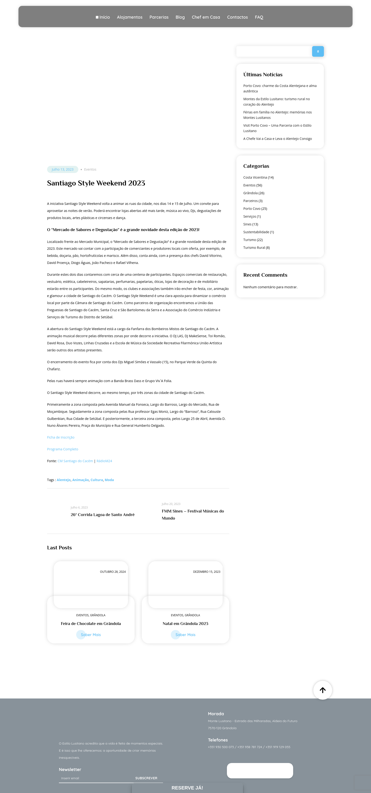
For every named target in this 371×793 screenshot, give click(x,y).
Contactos (237, 17)
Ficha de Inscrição (61, 437)
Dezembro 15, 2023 (207, 572)
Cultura (97, 480)
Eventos (90, 169)
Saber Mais (91, 634)
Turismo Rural (254, 247)
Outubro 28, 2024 (113, 572)
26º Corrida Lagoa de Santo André (103, 514)
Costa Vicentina (255, 177)
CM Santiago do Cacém (75, 461)
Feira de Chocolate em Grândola (91, 623)
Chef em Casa (206, 17)
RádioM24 (104, 461)
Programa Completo (62, 449)
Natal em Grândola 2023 (185, 623)
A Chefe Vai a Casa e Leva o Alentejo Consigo (277, 138)
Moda (109, 480)
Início (104, 17)
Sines (247, 224)
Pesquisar (318, 51)
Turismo (249, 239)
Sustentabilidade (256, 232)
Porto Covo (252, 208)
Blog (180, 17)
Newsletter (70, 769)
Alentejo (64, 480)
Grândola (98, 615)
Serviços (249, 216)
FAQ (259, 17)
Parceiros (250, 200)
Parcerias (159, 17)
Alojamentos (129, 17)
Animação (80, 480)
